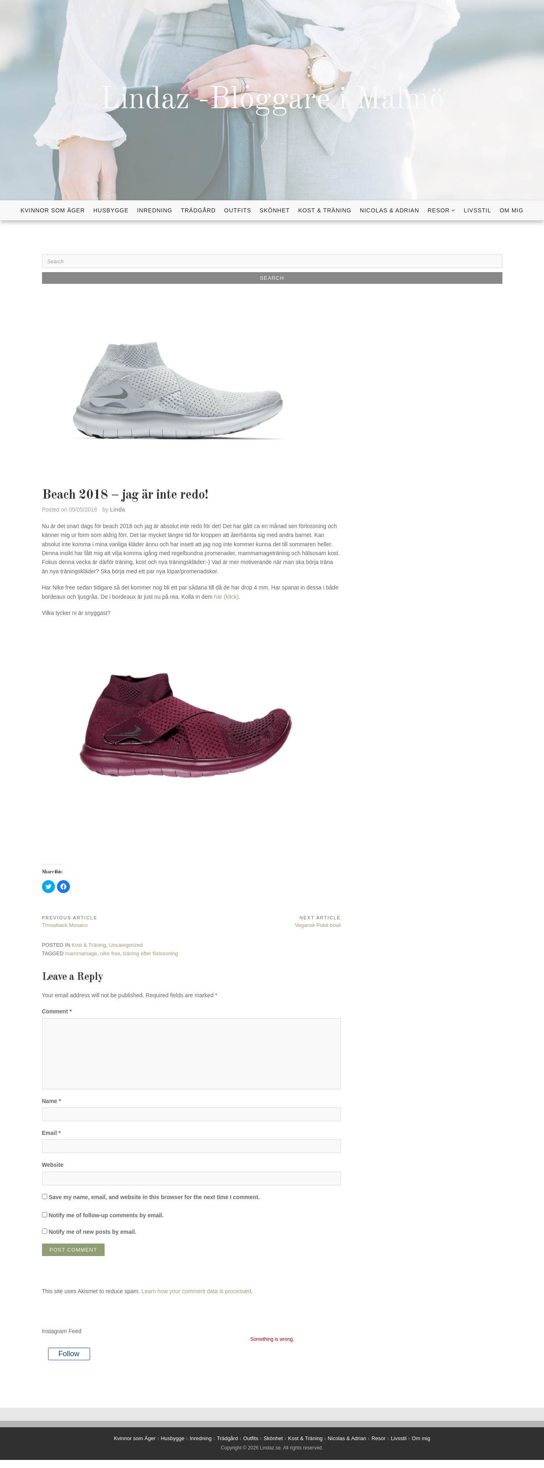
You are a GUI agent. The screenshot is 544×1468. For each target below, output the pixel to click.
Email (51, 1133)
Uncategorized (126, 945)
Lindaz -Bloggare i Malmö (272, 100)
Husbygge (110, 210)
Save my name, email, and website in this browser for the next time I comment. (154, 1197)
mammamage (81, 953)
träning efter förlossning (150, 953)
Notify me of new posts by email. (92, 1232)
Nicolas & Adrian (389, 210)
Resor (439, 210)
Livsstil (477, 210)
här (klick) (226, 596)
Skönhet (275, 210)
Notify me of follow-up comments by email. (106, 1215)
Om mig (511, 210)
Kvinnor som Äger (53, 210)
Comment (57, 1011)
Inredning (154, 210)
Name (51, 1101)
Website (52, 1165)
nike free (110, 953)
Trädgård (198, 210)
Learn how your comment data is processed (196, 1291)
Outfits (237, 210)
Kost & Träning (324, 210)
